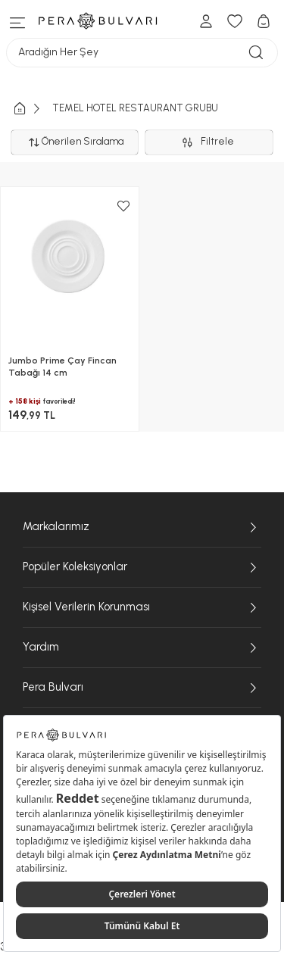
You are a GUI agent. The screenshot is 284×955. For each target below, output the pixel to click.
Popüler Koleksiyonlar (142, 567)
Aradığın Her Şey (142, 52)
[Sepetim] (263, 21)
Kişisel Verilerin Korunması (142, 607)
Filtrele (209, 142)
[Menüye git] (18, 21)
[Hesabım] (206, 21)
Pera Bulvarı (142, 687)
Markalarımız (142, 527)
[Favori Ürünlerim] (234, 21)
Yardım (142, 647)
